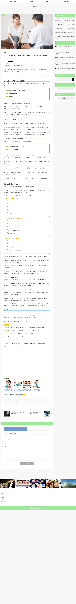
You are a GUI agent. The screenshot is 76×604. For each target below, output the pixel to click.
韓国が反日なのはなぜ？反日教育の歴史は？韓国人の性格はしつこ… (65, 58)
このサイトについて (12, 1)
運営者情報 (31, 1)
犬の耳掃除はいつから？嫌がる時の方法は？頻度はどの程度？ (65, 69)
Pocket (14, 61)
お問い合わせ (66, 1)
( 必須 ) (7, 439)
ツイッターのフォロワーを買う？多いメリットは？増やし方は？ (65, 47)
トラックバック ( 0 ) (38, 428)
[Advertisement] (27, 363)
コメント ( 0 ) (15, 428)
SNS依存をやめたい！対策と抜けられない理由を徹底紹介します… (65, 64)
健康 (4, 11)
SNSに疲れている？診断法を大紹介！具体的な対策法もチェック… (65, 53)
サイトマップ (48, 1)
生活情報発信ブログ (38, 6)
